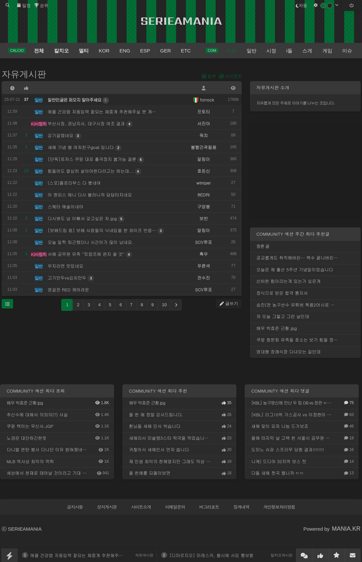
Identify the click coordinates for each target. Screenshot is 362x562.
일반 (211, 76)
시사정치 (233, 76)
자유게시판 (24, 74)
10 (164, 304)
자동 (301, 5)
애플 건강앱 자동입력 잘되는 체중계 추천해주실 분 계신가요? (90, 555)
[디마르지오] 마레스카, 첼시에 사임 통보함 (211, 555)
